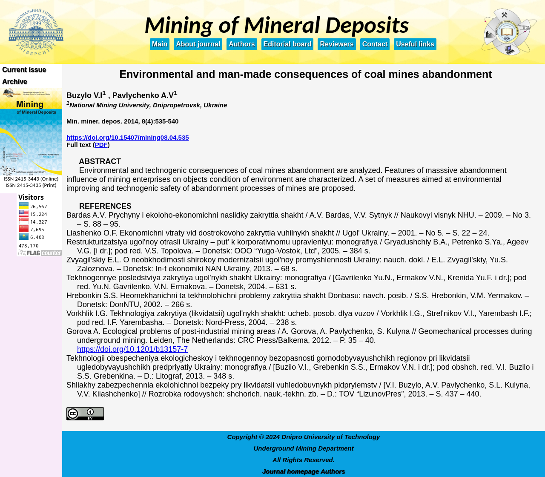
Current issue (24, 69)
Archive (14, 81)
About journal (198, 44)
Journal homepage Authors (303, 471)
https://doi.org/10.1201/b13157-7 (132, 349)
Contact (375, 44)
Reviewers (336, 44)
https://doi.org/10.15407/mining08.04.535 (127, 137)
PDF (101, 144)
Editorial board (288, 44)
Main (159, 44)
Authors (242, 44)
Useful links (415, 44)
